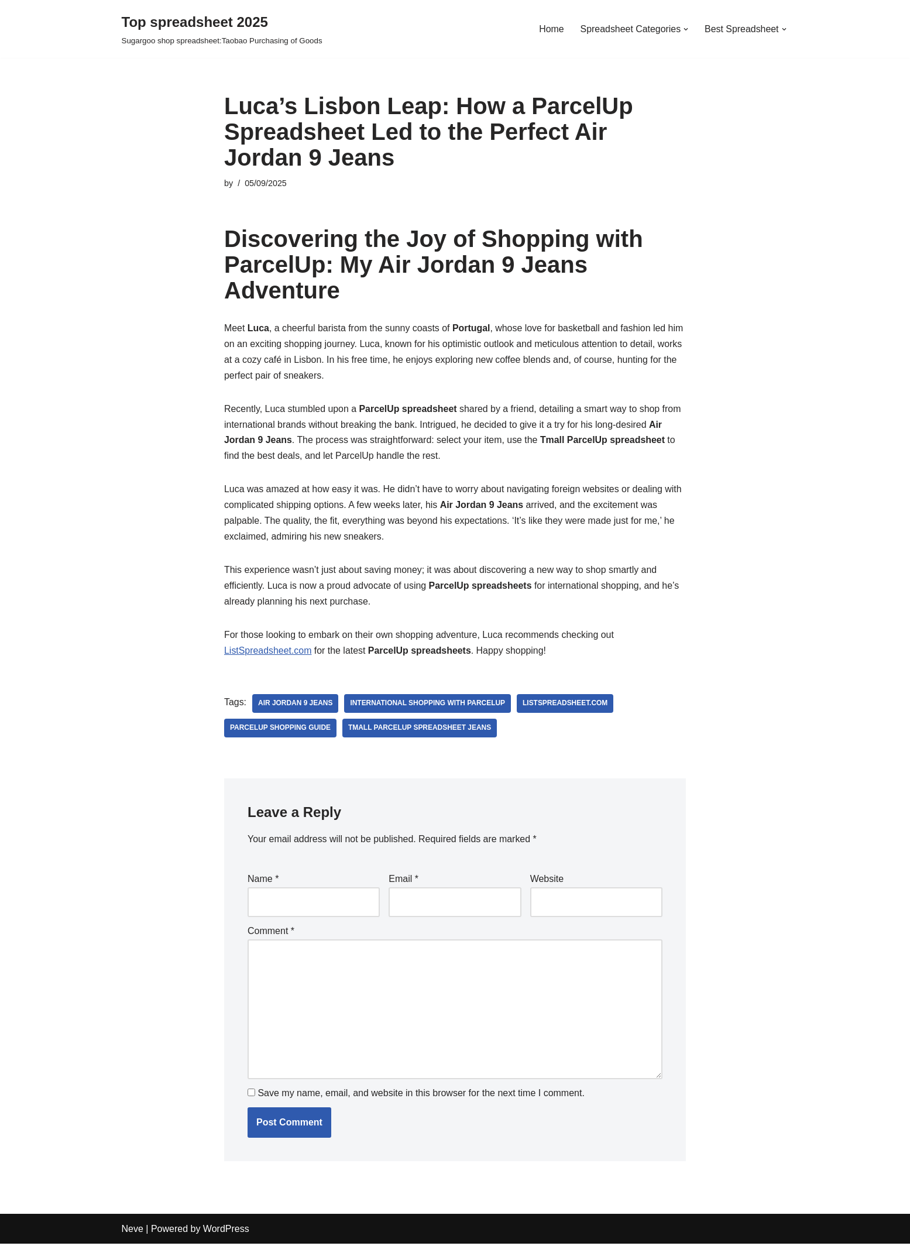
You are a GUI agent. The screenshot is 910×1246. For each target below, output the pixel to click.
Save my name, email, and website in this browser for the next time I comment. (420, 1096)
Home (550, 29)
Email (403, 881)
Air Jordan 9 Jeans (295, 706)
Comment (271, 933)
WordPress (226, 1231)
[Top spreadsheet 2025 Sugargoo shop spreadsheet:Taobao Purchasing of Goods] (222, 29)
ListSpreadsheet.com (268, 653)
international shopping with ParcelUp (428, 706)
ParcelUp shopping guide (280, 730)
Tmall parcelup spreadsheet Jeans (420, 730)
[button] (685, 29)
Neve (132, 1231)
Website (547, 881)
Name (263, 881)
